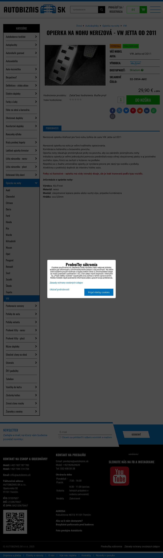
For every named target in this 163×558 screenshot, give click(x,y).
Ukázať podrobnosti (59, 289)
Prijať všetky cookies (99, 292)
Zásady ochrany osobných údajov (66, 282)
